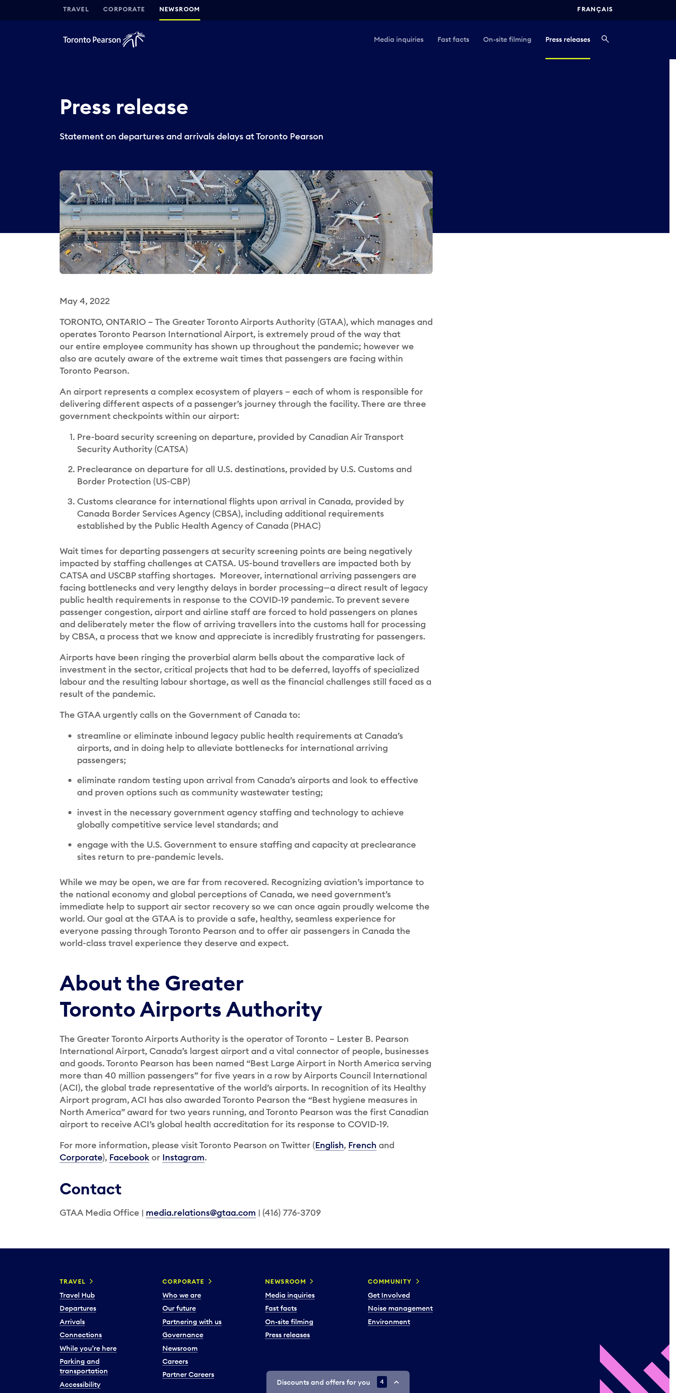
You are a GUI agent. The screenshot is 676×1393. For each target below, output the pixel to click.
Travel (76, 9)
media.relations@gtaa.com (201, 1212)
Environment (389, 1321)
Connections (81, 1334)
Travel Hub (77, 1295)
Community (390, 1281)
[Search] (605, 39)
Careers (175, 1361)
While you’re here (88, 1348)
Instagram (183, 1157)
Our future (179, 1308)
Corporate (124, 9)
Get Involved (389, 1295)
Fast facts (453, 39)
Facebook (129, 1157)
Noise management (400, 1308)
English (329, 1144)
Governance (182, 1334)
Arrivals (72, 1321)
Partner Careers (188, 1374)
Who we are (181, 1295)
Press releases (567, 39)
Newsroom (179, 9)
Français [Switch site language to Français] (595, 9)
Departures (78, 1308)
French (362, 1144)
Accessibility (80, 1384)
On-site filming (507, 39)
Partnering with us (192, 1321)
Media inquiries (399, 39)
